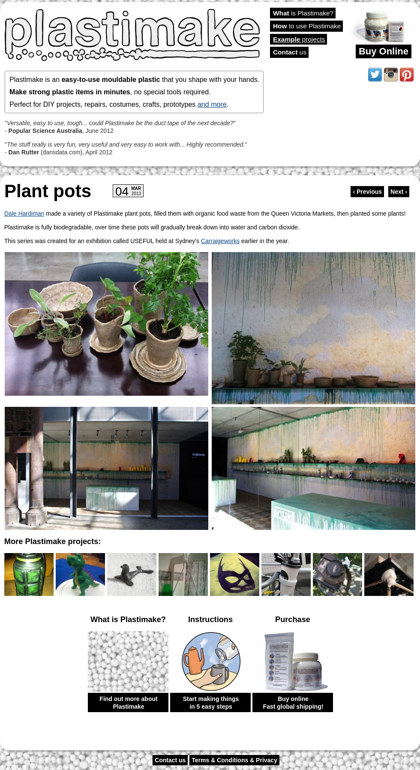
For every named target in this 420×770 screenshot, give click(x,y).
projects (299, 39)
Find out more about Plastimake (128, 702)
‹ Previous (367, 191)
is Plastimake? (303, 13)
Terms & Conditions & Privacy (234, 760)
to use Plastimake (307, 26)
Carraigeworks (220, 241)
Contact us (170, 760)
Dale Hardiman (24, 213)
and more (212, 104)
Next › (398, 191)
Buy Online (383, 51)
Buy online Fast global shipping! (293, 702)
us (289, 52)
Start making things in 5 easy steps (211, 702)
